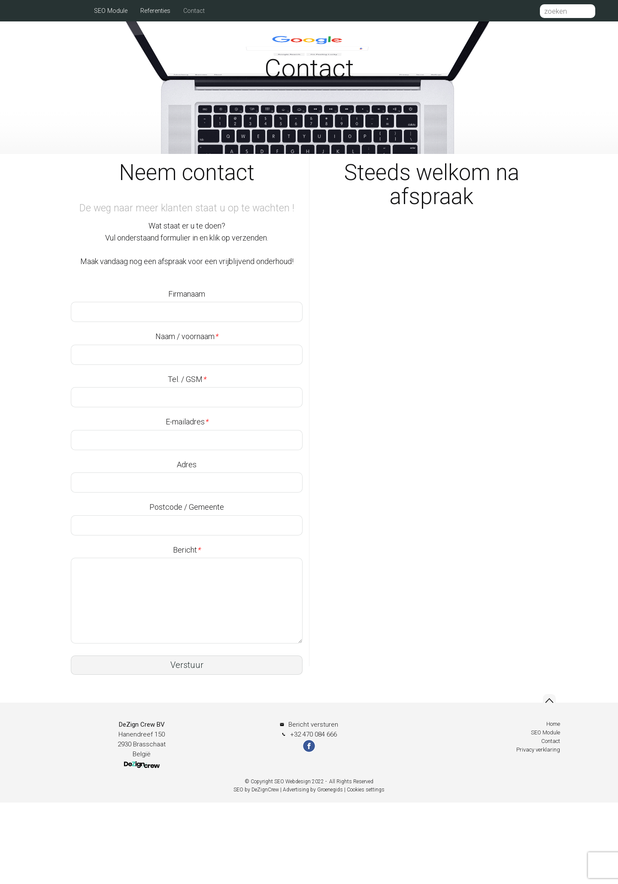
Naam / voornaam (186, 417)
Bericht (186, 631)
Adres (187, 545)
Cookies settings (366, 871)
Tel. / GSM (187, 460)
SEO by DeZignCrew (256, 871)
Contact (194, 11)
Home (72, 11)
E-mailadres (187, 503)
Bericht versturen (313, 806)
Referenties (155, 11)
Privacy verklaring (538, 831)
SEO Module (110, 11)
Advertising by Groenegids (313, 871)
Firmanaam (186, 375)
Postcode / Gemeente (186, 588)
